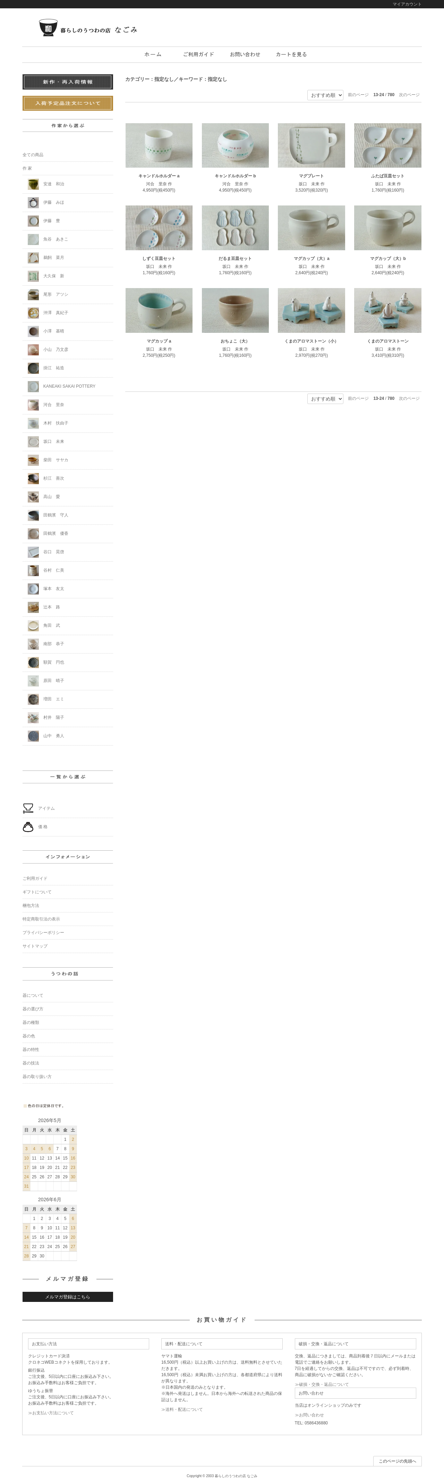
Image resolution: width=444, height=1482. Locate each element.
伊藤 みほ (46, 202)
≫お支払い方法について (51, 1413)
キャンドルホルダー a (158, 176)
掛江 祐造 (46, 368)
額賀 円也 (46, 662)
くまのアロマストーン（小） (311, 341)
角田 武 (44, 625)
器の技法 (31, 1063)
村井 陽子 (46, 717)
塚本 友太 (46, 589)
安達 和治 (46, 184)
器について (33, 995)
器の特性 (31, 1049)
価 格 (35, 827)
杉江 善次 (46, 478)
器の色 (29, 1036)
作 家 (27, 168)
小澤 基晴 (46, 331)
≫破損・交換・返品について (322, 1384)
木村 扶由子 (48, 423)
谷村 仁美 (46, 570)
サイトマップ (35, 946)
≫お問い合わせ (309, 1415)
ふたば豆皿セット (387, 176)
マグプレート (311, 176)
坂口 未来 (46, 441)
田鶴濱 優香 (48, 533)
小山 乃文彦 (48, 349)
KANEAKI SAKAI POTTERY (62, 386)
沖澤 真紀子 (48, 313)
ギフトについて (37, 892)
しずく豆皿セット (159, 258)
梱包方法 (31, 905)
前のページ (358, 94)
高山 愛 (44, 497)
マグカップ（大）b (388, 258)
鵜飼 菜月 (46, 257)
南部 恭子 (46, 644)
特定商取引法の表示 (41, 919)
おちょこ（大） (235, 341)
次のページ (409, 94)
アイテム (39, 808)
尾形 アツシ (48, 294)
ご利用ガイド (35, 878)
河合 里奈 (46, 405)
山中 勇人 (46, 736)
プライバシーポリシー (43, 932)
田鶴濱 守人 (48, 515)
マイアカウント (407, 4)
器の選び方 (33, 1009)
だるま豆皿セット (235, 258)
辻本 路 (44, 607)
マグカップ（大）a (312, 258)
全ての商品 (33, 154)
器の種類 (31, 1022)
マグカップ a (159, 341)
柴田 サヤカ (48, 460)
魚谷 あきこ (48, 239)
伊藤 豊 (44, 221)
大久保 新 (46, 276)
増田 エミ (46, 699)
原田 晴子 (46, 681)
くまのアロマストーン (388, 341)
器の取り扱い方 (37, 1076)
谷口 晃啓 (46, 552)
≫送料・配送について (182, 1409)
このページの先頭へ (397, 1461)
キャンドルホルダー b (235, 176)
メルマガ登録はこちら (67, 1296)
